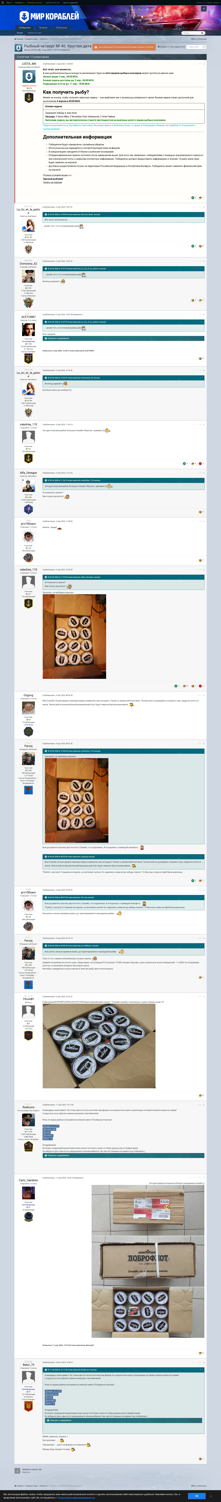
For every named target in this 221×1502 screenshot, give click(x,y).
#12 (199, 890)
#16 (199, 1178)
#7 (200, 473)
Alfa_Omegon (28, 472)
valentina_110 (28, 424)
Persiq (28, 746)
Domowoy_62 (28, 263)
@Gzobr (46, 1132)
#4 (200, 314)
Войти (199, 3)
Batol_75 (28, 1364)
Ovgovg (28, 695)
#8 (200, 521)
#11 (199, 744)
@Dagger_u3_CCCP (51, 1126)
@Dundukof (48, 1135)
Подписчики (193, 47)
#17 (199, 1362)
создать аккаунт (213, 3)
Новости (66, 50)
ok (196, 1496)
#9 (200, 570)
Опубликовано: (58, 64)
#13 (199, 938)
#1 (200, 64)
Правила (43, 28)
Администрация (34, 33)
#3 (200, 261)
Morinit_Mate (87, 214)
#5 (200, 370)
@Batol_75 (47, 1139)
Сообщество (24, 28)
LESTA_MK (36, 50)
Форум (20, 33)
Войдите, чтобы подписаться (172, 47)
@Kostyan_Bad (49, 1129)
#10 (199, 695)
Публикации (61, 28)
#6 (200, 424)
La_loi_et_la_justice (28, 211)
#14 (199, 997)
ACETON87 (28, 317)
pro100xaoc (28, 523)
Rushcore (28, 1107)
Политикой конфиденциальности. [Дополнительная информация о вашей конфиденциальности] (76, 1497)
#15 (199, 1105)
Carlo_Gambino (28, 1180)
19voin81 (28, 999)
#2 (200, 207)
